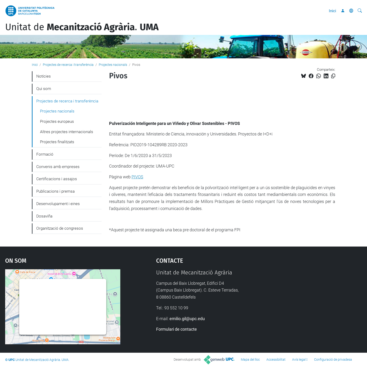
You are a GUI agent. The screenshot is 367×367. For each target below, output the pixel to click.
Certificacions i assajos (56, 178)
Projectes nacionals (113, 65)
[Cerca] (360, 10)
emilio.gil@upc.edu (187, 318)
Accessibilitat (276, 359)
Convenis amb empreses (58, 166)
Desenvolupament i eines (58, 203)
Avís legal (299, 359)
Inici (332, 10)
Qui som (43, 88)
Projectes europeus (57, 121)
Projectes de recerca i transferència (68, 65)
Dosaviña (44, 216)
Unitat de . (82, 27)
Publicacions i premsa (55, 191)
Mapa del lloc (250, 359)
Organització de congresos (59, 228)
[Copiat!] (333, 76)
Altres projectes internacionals (66, 131)
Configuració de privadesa (333, 359)
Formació (44, 154)
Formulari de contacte (176, 329)
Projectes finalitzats (57, 141)
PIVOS (137, 176)
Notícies (43, 76)
